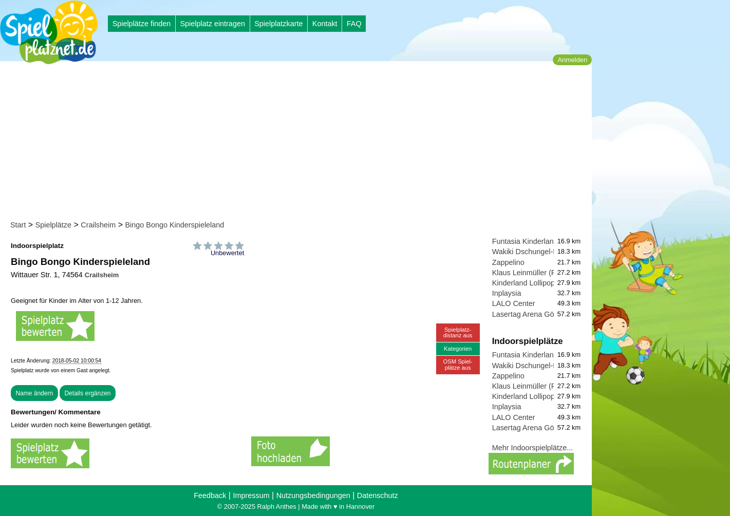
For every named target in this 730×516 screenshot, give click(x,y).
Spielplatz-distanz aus (458, 332)
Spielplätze (53, 225)
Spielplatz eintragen (212, 24)
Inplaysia (506, 293)
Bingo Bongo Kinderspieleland (174, 225)
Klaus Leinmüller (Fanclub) (536, 273)
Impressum (251, 495)
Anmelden (572, 60)
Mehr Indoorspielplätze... (532, 448)
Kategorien (458, 349)
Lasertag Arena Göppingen (536, 314)
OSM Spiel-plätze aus (458, 364)
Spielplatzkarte (278, 24)
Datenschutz (377, 495)
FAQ (354, 24)
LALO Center (513, 303)
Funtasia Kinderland (525, 241)
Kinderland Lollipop (523, 283)
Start (18, 225)
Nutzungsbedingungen (313, 495)
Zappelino (508, 262)
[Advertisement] (299, 143)
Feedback (210, 495)
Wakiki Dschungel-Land (531, 251)
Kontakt (325, 24)
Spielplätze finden (142, 24)
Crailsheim (98, 225)
